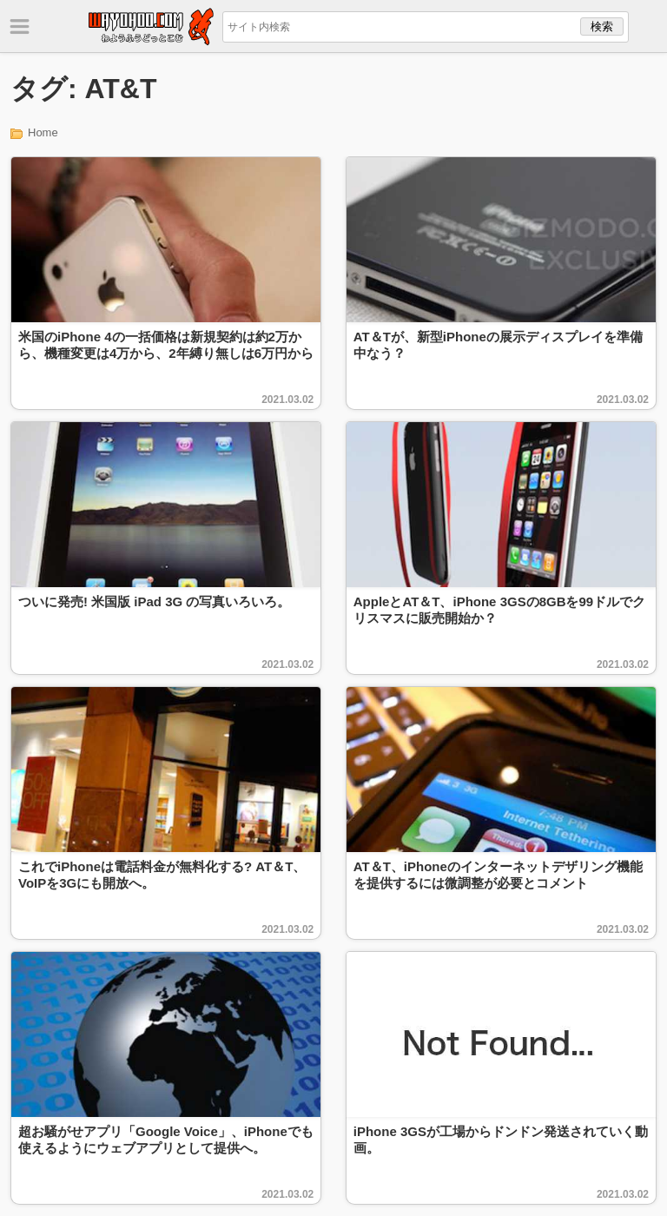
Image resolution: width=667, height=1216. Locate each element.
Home (43, 132)
